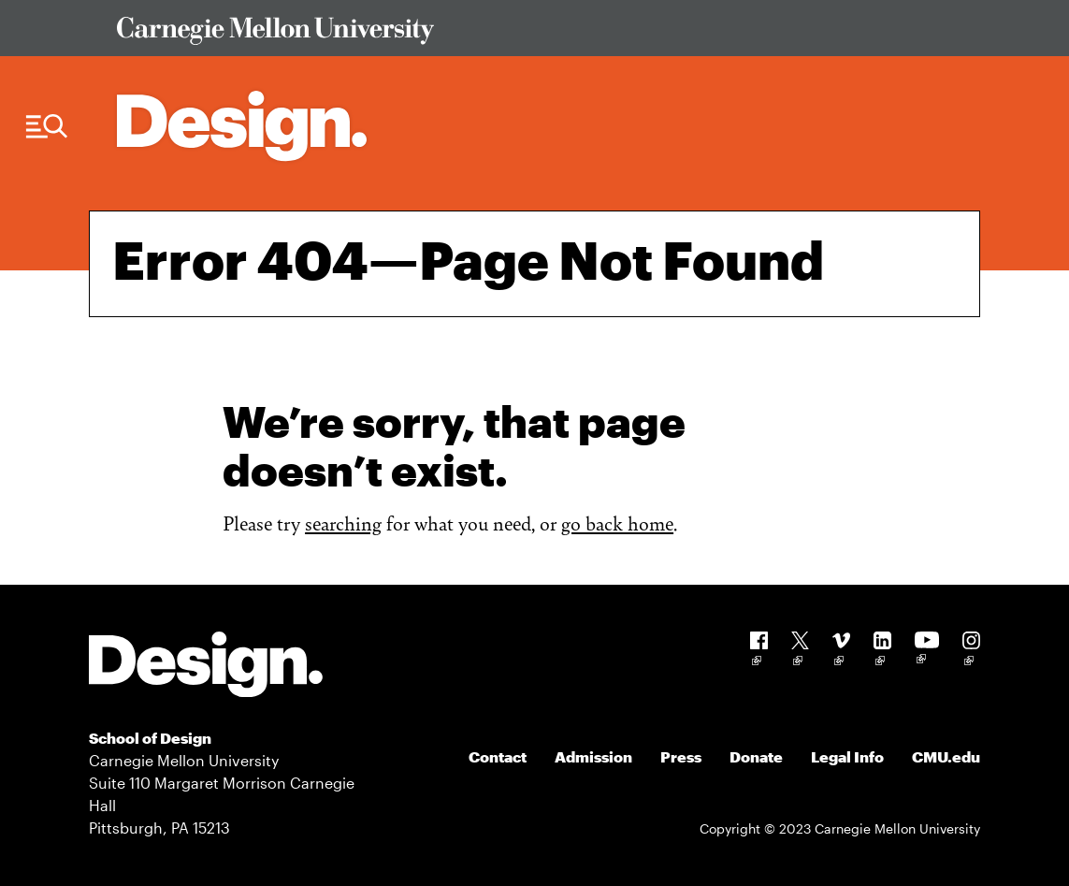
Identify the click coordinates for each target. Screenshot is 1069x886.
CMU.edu (946, 756)
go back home (617, 522)
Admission (593, 756)
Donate (756, 756)
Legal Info (847, 756)
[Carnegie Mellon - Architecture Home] (242, 126)
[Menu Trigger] (47, 127)
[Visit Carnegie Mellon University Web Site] (537, 34)
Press (680, 756)
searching (343, 522)
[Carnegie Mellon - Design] (206, 668)
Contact (498, 756)
